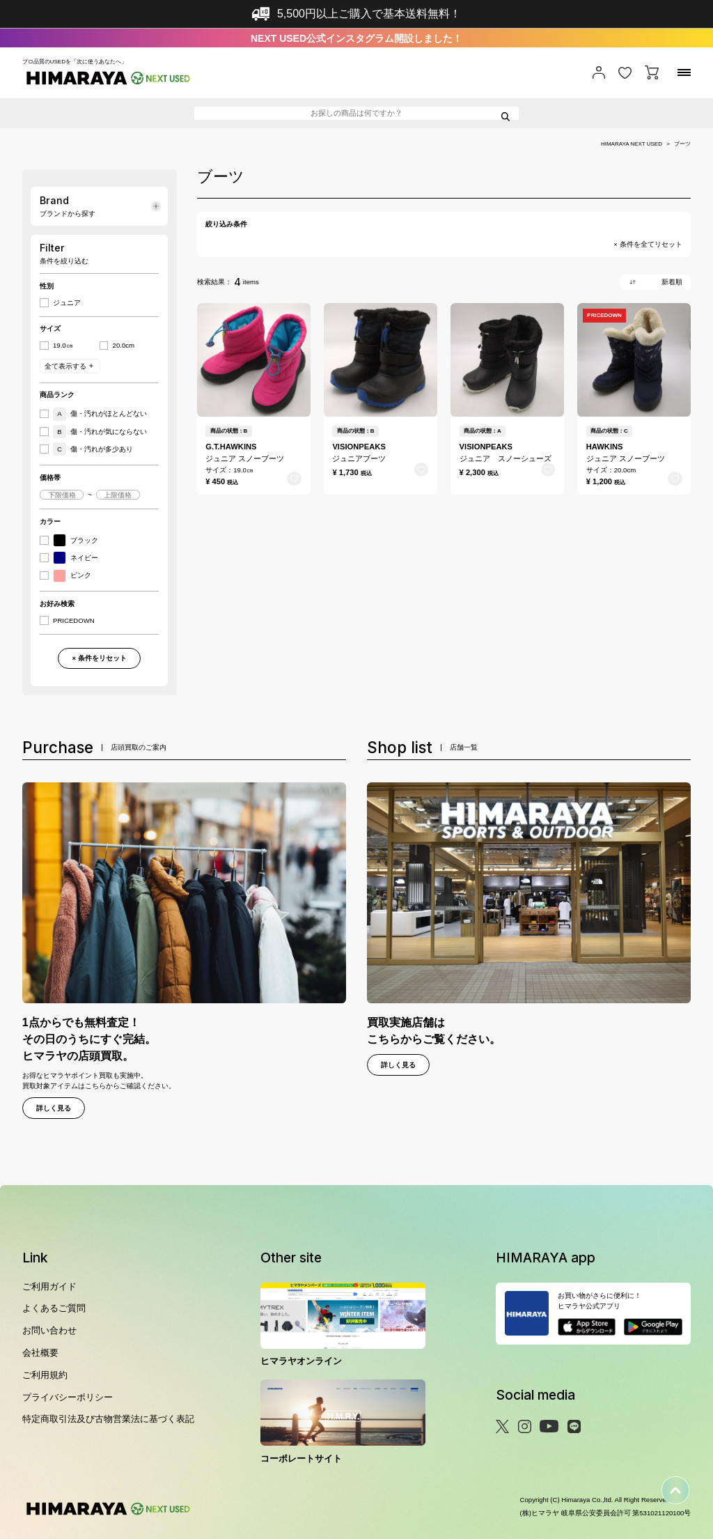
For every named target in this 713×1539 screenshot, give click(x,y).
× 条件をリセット (99, 658)
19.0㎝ (63, 345)
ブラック (75, 540)
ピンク (72, 575)
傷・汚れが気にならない (100, 431)
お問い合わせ (49, 1330)
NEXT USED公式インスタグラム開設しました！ (356, 38)
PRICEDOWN (74, 620)
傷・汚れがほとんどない (100, 414)
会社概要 (40, 1352)
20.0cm (123, 345)
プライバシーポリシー (67, 1397)
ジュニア (67, 303)
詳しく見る (53, 1108)
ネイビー (75, 557)
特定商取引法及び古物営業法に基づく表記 (108, 1419)
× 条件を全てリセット (647, 244)
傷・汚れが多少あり (93, 449)
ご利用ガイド (49, 1286)
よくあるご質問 (54, 1308)
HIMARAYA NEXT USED (631, 144)
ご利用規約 (45, 1375)
